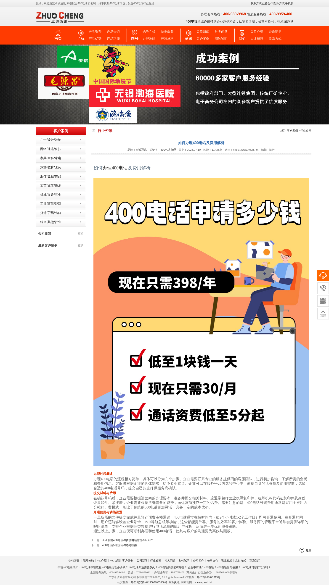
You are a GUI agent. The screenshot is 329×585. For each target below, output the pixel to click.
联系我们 (254, 560)
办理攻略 (149, 38)
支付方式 (240, 560)
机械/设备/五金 (50, 194)
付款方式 (279, 3)
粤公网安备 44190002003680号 (149, 582)
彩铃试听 (221, 38)
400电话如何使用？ (229, 567)
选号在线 (149, 32)
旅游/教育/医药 (50, 167)
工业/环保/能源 (50, 204)
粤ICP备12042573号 (208, 577)
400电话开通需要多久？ (143, 567)
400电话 (120, 167)
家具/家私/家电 (50, 158)
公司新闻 (202, 32)
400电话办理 (168, 149)
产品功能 (113, 38)
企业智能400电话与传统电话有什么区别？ (127, 540)
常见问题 (221, 32)
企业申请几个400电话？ (202, 567)
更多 (80, 233)
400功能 (115, 560)
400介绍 (102, 560)
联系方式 (256, 3)
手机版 (289, 3)
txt (210, 582)
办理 (107, 167)
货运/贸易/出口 (50, 213)
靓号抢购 (88, 560)
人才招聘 (256, 38)
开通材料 (167, 38)
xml (206, 582)
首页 (282, 130)
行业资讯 (155, 560)
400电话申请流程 (91, 567)
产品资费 (95, 32)
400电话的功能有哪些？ (172, 567)
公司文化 (212, 560)
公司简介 (198, 560)
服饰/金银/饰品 (50, 176)
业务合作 (267, 3)
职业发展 (226, 560)
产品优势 (95, 38)
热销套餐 (74, 560)
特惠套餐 (167, 32)
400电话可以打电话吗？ (256, 567)
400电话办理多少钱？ (115, 567)
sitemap (199, 582)
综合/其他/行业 (50, 222)
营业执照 (174, 582)
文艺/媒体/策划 (50, 185)
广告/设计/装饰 (50, 140)
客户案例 (202, 38)
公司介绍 (256, 32)
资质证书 (275, 32)
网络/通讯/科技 (50, 149)
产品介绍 (113, 32)
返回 (308, 550)
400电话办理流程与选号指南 (119, 545)
